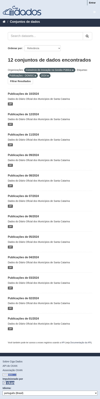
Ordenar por (15, 48)
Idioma (6, 388)
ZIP (10, 104)
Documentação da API (80, 342)
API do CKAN (10, 365)
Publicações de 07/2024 (23, 196)
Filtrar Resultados (20, 81)
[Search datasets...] (45, 36)
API (63, 342)
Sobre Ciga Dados (12, 361)
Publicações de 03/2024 (23, 277)
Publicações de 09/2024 (23, 155)
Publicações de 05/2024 (23, 236)
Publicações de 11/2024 (23, 134)
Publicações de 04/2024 (23, 257)
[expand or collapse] (94, 12)
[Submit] (87, 36)
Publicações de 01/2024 (23, 318)
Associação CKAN (12, 370)
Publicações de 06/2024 (23, 216)
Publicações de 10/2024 (23, 93)
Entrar (92, 2)
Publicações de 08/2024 (23, 175)
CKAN (8, 383)
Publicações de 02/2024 (23, 298)
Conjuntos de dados (25, 21)
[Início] (4, 21)
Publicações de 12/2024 (23, 114)
